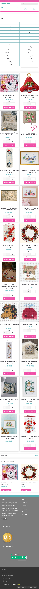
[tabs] (33, 8)
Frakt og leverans (7, 575)
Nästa (36, 455)
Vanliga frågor (6, 572)
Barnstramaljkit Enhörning (6, 483)
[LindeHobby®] (6, 3)
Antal (9, 101)
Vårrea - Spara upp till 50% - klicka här (8, 0)
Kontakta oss (6, 578)
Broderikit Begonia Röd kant (28, 483)
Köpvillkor (5, 581)
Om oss (4, 569)
